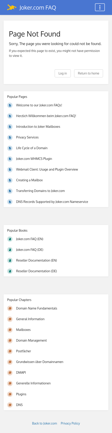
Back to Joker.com (44, 423)
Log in (62, 73)
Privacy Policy (70, 423)
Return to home (88, 73)
